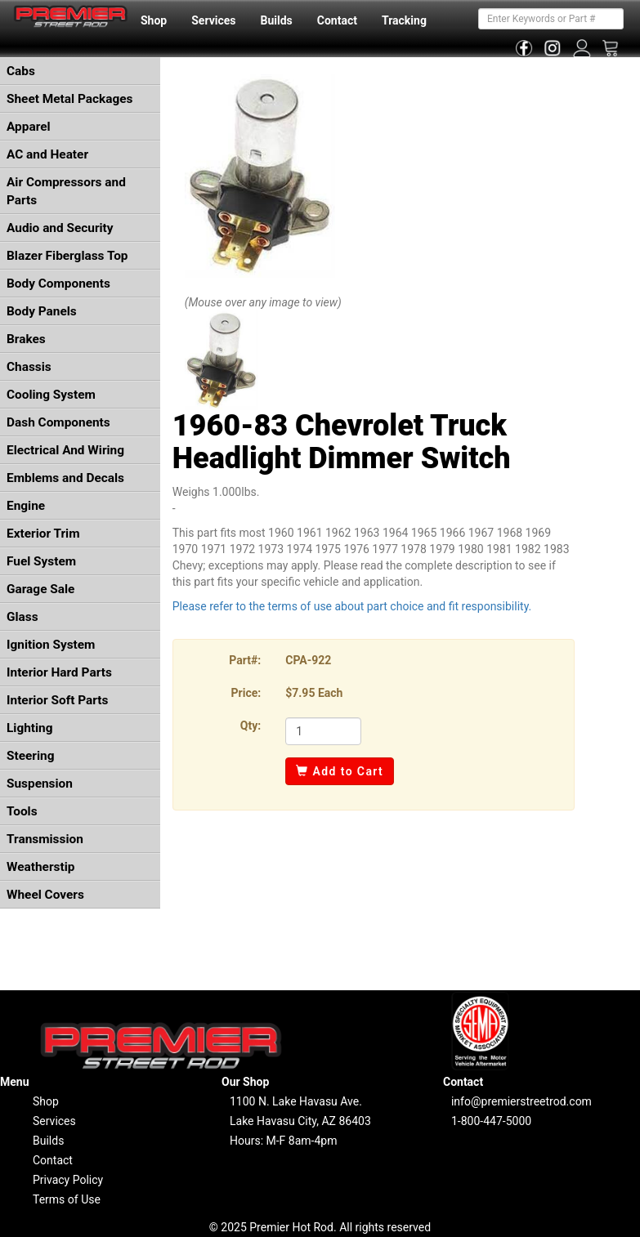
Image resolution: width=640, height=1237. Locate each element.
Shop (154, 20)
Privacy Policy (68, 1179)
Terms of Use (67, 1199)
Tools (22, 811)
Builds (277, 20)
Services (213, 20)
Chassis (29, 366)
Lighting (30, 728)
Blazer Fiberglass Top (67, 255)
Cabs (21, 71)
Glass (22, 617)
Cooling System (51, 394)
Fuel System (41, 561)
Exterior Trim (43, 533)
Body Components (58, 283)
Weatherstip (40, 867)
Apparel (29, 126)
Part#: (245, 660)
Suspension (40, 783)
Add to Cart (339, 771)
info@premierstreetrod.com (521, 1101)
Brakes (26, 339)
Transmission (45, 839)
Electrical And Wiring (65, 450)
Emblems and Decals (65, 478)
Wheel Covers (45, 894)
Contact (337, 20)
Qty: (250, 725)
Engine (26, 505)
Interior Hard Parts (59, 672)
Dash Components (58, 422)
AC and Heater (47, 154)
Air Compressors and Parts (66, 191)
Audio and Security (60, 228)
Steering (30, 755)
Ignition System (51, 644)
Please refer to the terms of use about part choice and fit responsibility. (352, 606)
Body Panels (42, 311)
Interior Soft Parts (57, 700)
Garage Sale (40, 589)
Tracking (404, 20)
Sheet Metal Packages (69, 99)
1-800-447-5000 (491, 1121)
